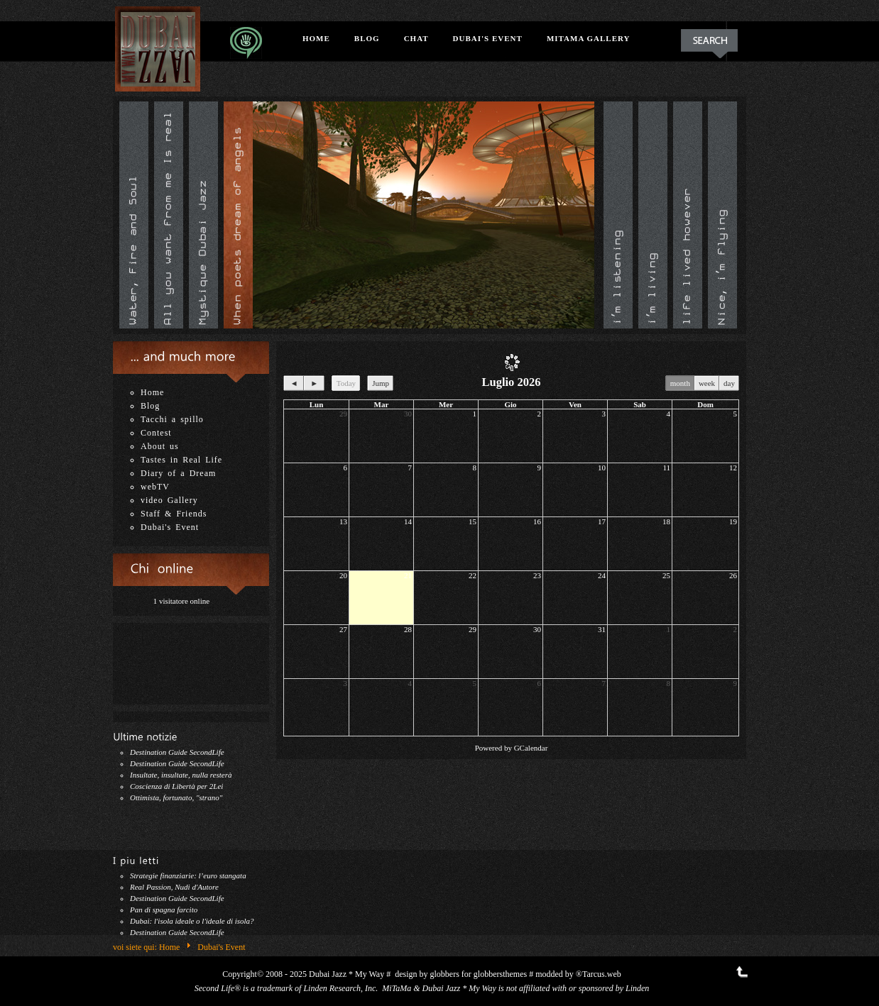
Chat (416, 38)
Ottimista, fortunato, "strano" (176, 797)
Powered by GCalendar (511, 748)
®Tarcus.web (598, 974)
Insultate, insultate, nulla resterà (181, 774)
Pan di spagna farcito (163, 909)
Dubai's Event (488, 38)
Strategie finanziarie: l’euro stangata (188, 875)
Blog (367, 38)
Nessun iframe (191, 658)
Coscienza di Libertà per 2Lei (176, 786)
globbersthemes (500, 974)
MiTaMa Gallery (588, 38)
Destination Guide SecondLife (177, 752)
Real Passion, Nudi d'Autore (174, 887)
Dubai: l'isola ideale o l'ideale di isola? (192, 921)
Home (316, 38)
